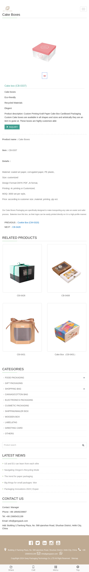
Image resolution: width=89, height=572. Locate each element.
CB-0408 (65, 295)
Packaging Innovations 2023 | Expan (21, 489)
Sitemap (74, 558)
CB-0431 (21, 354)
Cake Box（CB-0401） (65, 354)
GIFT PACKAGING (14, 383)
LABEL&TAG (11, 422)
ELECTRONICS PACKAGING (19, 400)
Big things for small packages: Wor (20, 482)
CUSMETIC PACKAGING (17, 405)
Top (78, 568)
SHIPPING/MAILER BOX (17, 411)
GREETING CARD (14, 428)
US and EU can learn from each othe (21, 463)
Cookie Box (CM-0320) (28, 222)
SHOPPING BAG (13, 389)
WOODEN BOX (12, 417)
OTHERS (9, 433)
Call (33, 568)
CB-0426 (16, 227)
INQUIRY (12, 127)
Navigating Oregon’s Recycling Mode (21, 470)
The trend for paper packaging (18, 476)
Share (11, 568)
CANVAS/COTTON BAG (16, 394)
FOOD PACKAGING (14, 377)
